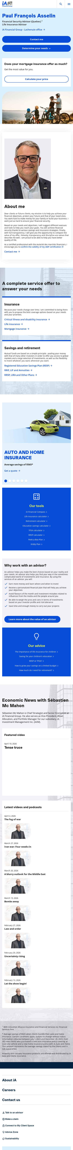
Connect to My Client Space (18, 1125)
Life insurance (13, 324)
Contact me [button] (36, 39)
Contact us (11, 1100)
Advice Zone (10, 1132)
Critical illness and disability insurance (26, 319)
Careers (8, 1090)
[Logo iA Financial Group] (7, 6)
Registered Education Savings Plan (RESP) (28, 365)
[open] (69, 4)
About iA (9, 1080)
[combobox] (36, 48)
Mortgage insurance (16, 328)
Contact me (11, 251)
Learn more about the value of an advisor (32, 619)
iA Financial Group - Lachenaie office (23, 29)
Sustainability (10, 1138)
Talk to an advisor (12, 1112)
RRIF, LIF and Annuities (18, 370)
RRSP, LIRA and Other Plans (20, 375)
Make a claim (10, 1119)
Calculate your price (36, 79)
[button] (61, 4)
